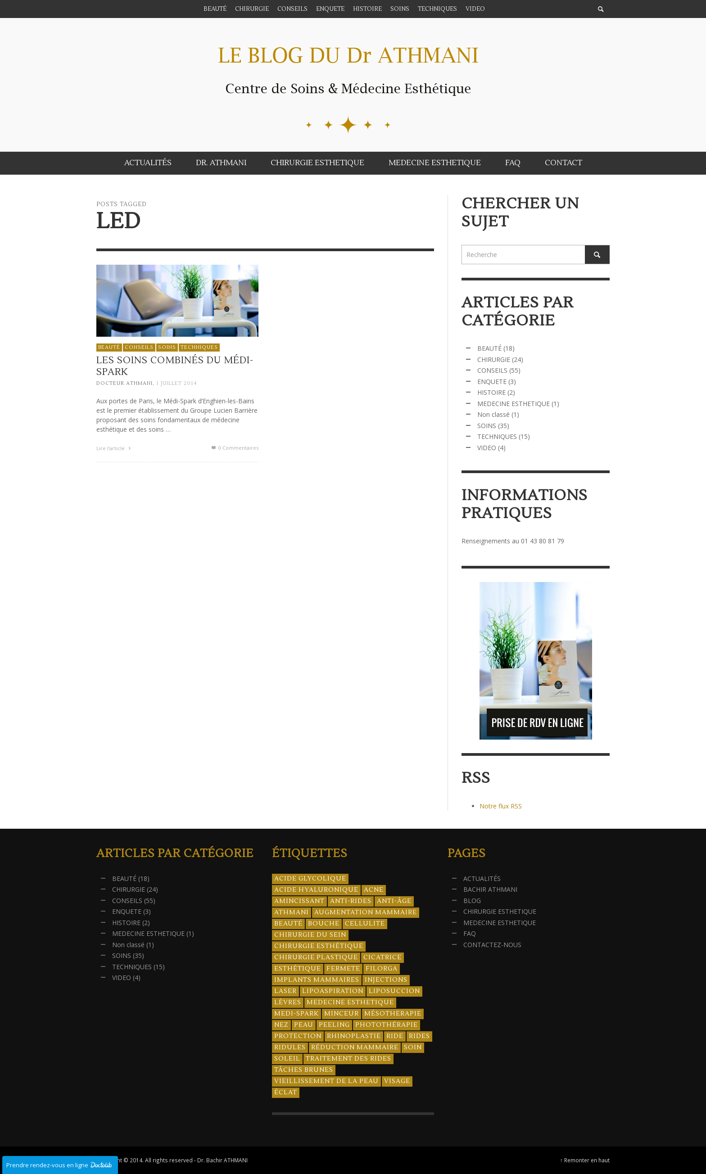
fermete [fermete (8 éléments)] (343, 969)
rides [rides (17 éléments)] (419, 1036)
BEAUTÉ (109, 347)
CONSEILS (139, 347)
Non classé (493, 414)
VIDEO (486, 447)
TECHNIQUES (199, 347)
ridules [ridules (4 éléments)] (290, 1047)
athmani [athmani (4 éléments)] (291, 912)
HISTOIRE (491, 392)
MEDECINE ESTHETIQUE (513, 403)
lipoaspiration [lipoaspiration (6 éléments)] (332, 991)
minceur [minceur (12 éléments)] (341, 1014)
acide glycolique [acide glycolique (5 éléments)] (310, 879)
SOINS (167, 347)
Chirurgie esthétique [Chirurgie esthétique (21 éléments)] (318, 946)
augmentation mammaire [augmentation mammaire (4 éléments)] (365, 912)
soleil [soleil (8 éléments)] (287, 1059)
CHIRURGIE (493, 359)
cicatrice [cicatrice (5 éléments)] (382, 957)
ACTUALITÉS (482, 878)
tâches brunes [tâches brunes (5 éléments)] (303, 1070)
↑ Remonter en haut (585, 1160)
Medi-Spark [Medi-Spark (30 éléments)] (296, 1014)
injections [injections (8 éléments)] (386, 980)
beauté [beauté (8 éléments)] (288, 924)
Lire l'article (114, 448)
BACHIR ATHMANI (490, 889)
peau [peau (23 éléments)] (303, 1025)
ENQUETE (492, 381)
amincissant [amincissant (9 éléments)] (299, 901)
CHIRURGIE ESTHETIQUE (499, 911)
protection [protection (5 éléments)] (297, 1036)
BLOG (472, 900)
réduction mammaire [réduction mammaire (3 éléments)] (354, 1047)
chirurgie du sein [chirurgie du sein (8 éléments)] (310, 935)
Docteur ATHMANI (124, 383)
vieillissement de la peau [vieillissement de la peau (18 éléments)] (326, 1081)
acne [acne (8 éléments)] (374, 890)
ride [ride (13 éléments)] (394, 1036)
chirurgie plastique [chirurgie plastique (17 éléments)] (316, 957)
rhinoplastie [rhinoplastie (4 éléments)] (354, 1036)
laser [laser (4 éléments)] (285, 991)
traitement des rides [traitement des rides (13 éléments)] (348, 1059)
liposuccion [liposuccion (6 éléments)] (394, 991)
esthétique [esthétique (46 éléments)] (297, 969)
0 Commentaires (234, 447)
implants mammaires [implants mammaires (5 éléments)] (316, 980)
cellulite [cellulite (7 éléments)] (365, 924)
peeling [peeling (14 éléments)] (334, 1025)
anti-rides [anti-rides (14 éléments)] (350, 901)
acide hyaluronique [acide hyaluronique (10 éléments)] (316, 890)
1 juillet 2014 (176, 383)
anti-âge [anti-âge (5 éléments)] (394, 901)
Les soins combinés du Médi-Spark (174, 366)
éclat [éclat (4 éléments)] (285, 1092)
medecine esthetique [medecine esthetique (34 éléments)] (350, 1002)
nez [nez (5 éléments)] (281, 1025)
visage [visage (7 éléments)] (397, 1081)
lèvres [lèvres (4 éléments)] (287, 1002)
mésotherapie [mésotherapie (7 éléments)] (392, 1014)
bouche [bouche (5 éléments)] (323, 924)
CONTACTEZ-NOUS (492, 944)
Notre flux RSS (501, 806)
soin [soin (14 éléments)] (413, 1047)
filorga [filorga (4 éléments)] (382, 969)
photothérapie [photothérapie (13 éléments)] (386, 1025)
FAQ (469, 933)
